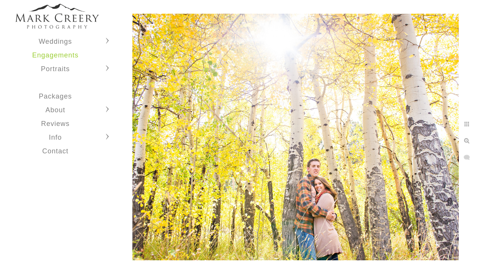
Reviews (55, 123)
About (55, 110)
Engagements (55, 55)
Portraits (55, 69)
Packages (55, 96)
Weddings (55, 41)
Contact (55, 151)
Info (55, 137)
